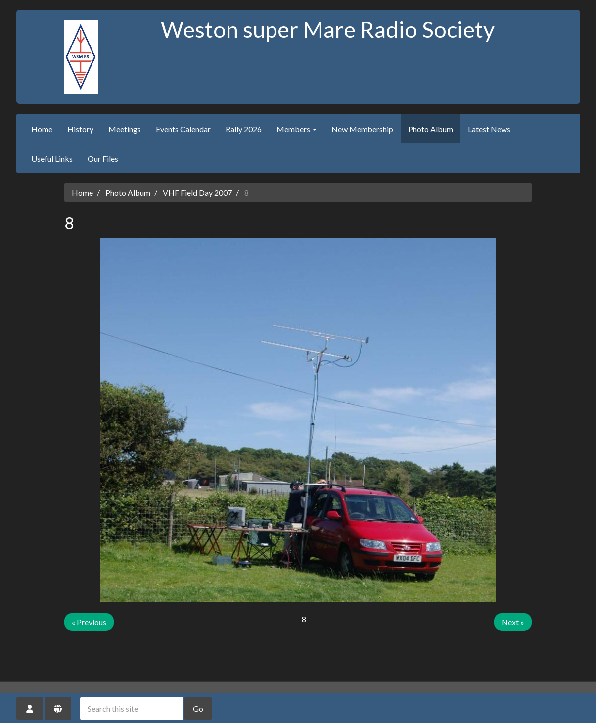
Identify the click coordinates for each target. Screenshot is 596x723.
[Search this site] (131, 708)
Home (41, 129)
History (80, 129)
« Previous (89, 622)
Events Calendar (183, 129)
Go (198, 708)
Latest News (489, 129)
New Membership (362, 129)
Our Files (103, 158)
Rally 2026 (244, 129)
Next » (513, 622)
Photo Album (430, 129)
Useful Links (52, 158)
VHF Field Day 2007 (197, 192)
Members (296, 129)
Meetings (124, 129)
